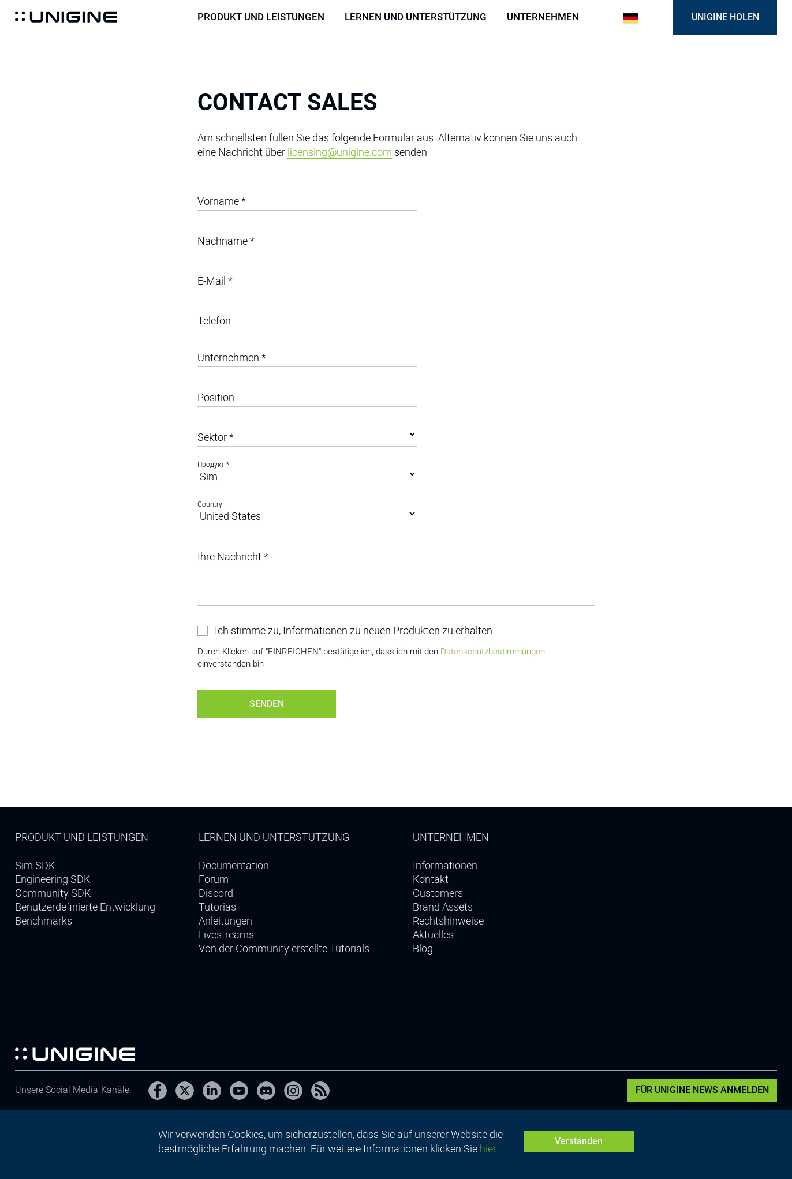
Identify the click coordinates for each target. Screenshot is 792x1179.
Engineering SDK (52, 879)
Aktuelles (433, 935)
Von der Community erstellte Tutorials (284, 948)
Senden (266, 703)
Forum (214, 879)
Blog (423, 948)
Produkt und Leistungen (260, 17)
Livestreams (226, 935)
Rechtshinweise (448, 921)
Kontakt (431, 879)
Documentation (234, 865)
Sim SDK (35, 865)
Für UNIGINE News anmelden (702, 1089)
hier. (489, 1149)
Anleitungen (225, 921)
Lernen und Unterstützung (416, 17)
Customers (438, 893)
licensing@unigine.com (339, 152)
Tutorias (217, 907)
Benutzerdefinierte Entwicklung (85, 907)
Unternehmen (543, 17)
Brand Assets (443, 907)
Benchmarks (43, 921)
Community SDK (53, 893)
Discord (216, 893)
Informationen (445, 865)
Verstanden (579, 1141)
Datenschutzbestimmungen (492, 651)
